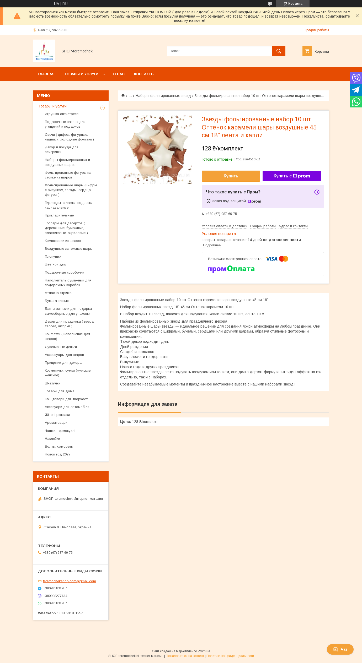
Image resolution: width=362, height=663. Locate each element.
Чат (340, 649)
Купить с (292, 176)
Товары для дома (59, 391)
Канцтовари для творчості (66, 399)
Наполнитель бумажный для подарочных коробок (68, 282)
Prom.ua (204, 651)
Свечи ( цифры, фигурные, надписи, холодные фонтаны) (69, 137)
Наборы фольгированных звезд (163, 96)
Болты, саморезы (59, 446)
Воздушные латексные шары (69, 249)
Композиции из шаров (63, 241)
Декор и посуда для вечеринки (61, 149)
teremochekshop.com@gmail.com (69, 581)
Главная (46, 74)
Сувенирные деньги (61, 347)
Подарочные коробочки (64, 272)
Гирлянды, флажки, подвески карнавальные (69, 205)
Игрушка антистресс (61, 114)
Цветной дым (56, 264)
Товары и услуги (81, 74)
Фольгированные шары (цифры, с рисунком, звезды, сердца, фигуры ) (71, 190)
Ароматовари (56, 423)
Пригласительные (59, 215)
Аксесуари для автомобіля (67, 407)
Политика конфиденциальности (230, 656)
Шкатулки (52, 383)
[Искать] (278, 51)
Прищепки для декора (63, 363)
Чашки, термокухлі (60, 431)
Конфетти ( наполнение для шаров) (67, 336)
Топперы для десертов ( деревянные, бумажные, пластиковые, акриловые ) (66, 228)
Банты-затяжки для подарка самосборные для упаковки (68, 311)
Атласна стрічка (58, 293)
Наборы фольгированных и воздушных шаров (67, 162)
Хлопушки (53, 256)
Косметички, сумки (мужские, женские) (68, 372)
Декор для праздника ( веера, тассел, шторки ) (69, 323)
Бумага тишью (57, 301)
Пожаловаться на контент (185, 656)
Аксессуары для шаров (64, 355)
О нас (119, 74)
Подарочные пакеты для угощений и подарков (65, 124)
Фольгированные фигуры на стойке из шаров (68, 175)
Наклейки (52, 439)
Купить (231, 176)
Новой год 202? (58, 454)
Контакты (144, 74)
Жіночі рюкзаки (57, 415)
